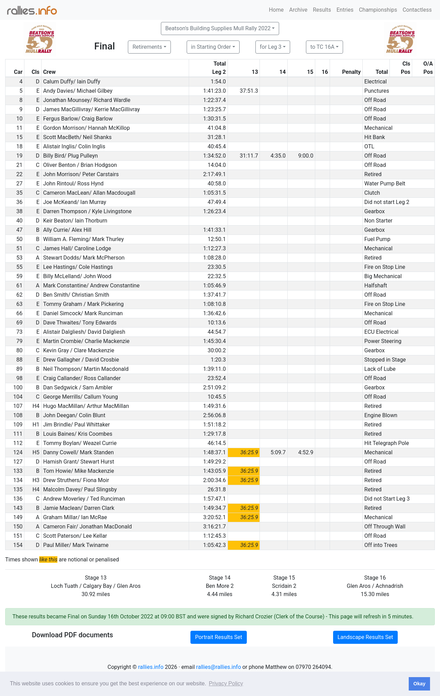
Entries (345, 10)
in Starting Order (211, 47)
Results (322, 10)
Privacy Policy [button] (226, 683)
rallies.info (151, 667)
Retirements (147, 47)
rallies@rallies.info (218, 667)
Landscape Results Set (365, 637)
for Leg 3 (271, 47)
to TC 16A (322, 47)
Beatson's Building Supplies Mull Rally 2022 (218, 28)
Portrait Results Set (218, 637)
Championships (378, 10)
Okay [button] (419, 683)
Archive (298, 10)
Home (276, 10)
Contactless (417, 10)
